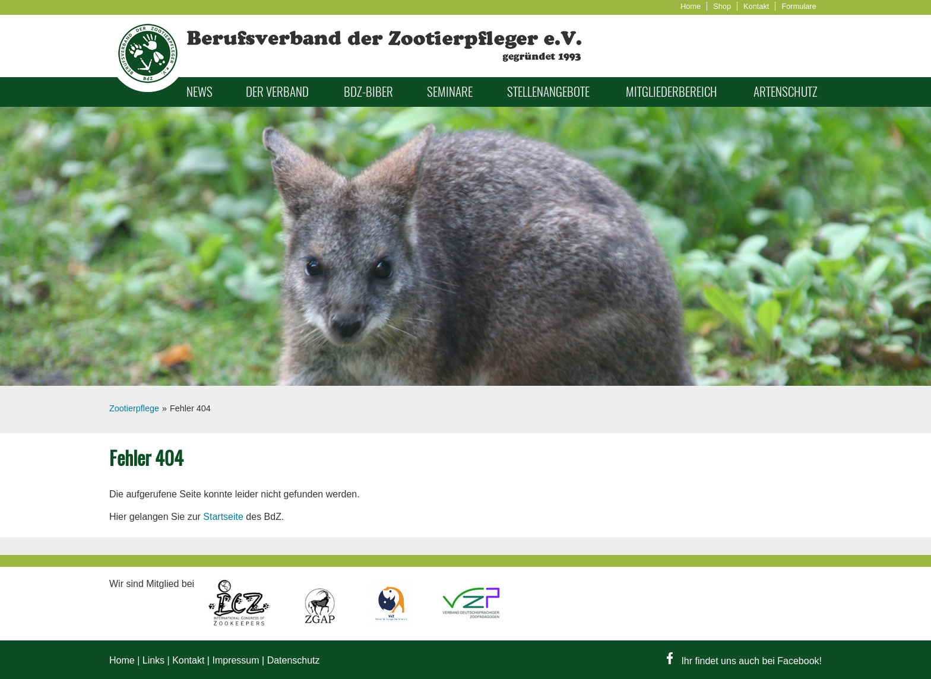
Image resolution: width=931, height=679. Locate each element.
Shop (722, 6)
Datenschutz (293, 660)
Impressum (235, 660)
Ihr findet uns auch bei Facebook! (744, 661)
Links (153, 660)
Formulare (798, 6)
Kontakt (756, 6)
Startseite (223, 517)
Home (690, 6)
